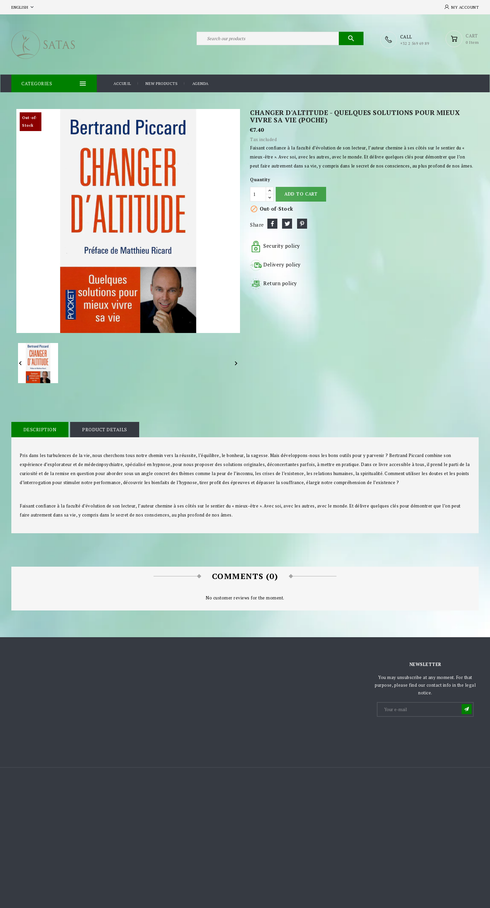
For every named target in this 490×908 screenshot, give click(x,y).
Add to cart (300, 194)
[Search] (280, 39)
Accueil (122, 83)
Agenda (200, 83)
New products (162, 83)
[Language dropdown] (23, 7)
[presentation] (428, 733)
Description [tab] (39, 429)
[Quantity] (258, 194)
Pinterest (302, 223)
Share (272, 223)
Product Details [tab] (104, 429)
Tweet (287, 223)
